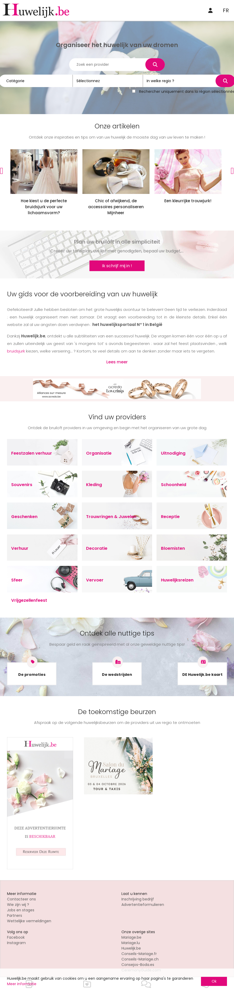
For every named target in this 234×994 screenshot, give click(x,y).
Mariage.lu (130, 942)
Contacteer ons (21, 899)
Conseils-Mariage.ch (140, 959)
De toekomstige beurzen (117, 711)
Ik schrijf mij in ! (117, 266)
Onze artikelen (117, 126)
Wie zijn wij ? (18, 904)
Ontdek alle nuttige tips (117, 633)
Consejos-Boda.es (137, 964)
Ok (214, 981)
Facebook (16, 937)
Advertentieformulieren (142, 904)
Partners (14, 915)
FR (226, 10)
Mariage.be (131, 937)
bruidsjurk (16, 351)
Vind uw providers (117, 417)
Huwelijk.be (131, 948)
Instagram (16, 942)
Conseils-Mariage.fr (139, 953)
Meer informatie (21, 983)
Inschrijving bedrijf (137, 899)
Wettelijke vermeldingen (29, 921)
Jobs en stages (20, 910)
